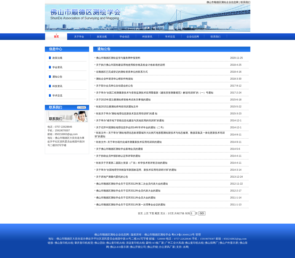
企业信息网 (193, 36)
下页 (151, 213)
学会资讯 (57, 67)
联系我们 (245, 2)
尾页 (157, 213)
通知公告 (57, 76)
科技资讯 (147, 36)
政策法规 (102, 36)
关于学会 (79, 36)
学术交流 (170, 36)
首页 (56, 36)
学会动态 (124, 36)
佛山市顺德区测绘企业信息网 (222, 2)
